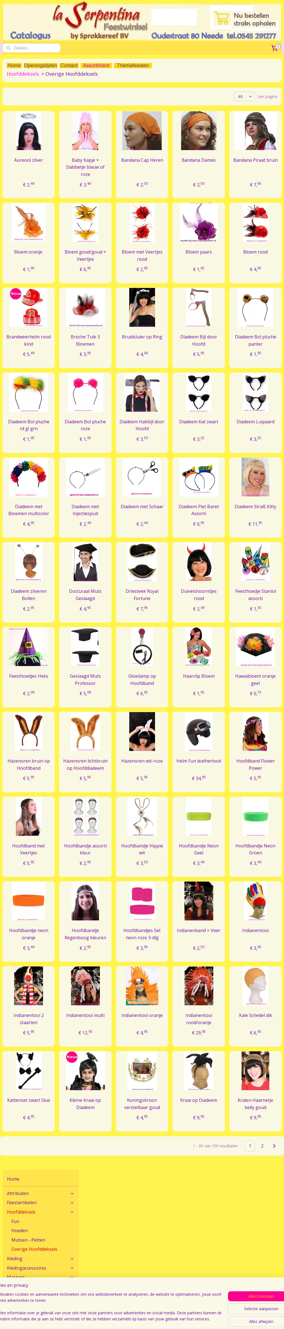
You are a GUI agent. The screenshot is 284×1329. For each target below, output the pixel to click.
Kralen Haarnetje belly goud (263, 1159)
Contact (9, 1257)
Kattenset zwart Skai (101, 1155)
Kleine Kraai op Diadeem (142, 1155)
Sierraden (40, 194)
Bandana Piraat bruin (263, 166)
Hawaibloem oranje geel (264, 710)
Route (7, 1263)
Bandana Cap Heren (182, 166)
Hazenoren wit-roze (182, 802)
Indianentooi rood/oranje (223, 1070)
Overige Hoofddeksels (34, 138)
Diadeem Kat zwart (223, 434)
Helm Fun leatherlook (223, 802)
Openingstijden (15, 1296)
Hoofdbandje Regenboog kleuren (142, 982)
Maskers (40, 166)
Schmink (40, 185)
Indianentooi (263, 975)
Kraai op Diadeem (223, 1155)
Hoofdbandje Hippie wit (182, 894)
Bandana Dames (223, 166)
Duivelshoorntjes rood (226, 618)
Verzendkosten (205, 1263)
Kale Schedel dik (264, 1070)
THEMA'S (40, 213)
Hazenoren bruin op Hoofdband (101, 806)
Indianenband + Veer (223, 979)
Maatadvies (107, 1257)
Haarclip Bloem (223, 710)
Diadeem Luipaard (263, 434)
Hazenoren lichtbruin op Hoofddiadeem (142, 806)
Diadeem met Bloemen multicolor (101, 530)
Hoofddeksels (40, 101)
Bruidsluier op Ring (182, 349)
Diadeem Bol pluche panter (263, 349)
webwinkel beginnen (206, 1319)
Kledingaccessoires (40, 157)
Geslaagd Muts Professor (142, 713)
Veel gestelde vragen (115, 1263)
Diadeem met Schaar (182, 526)
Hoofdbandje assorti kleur (142, 894)
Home (13, 68)
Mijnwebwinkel (255, 1319)
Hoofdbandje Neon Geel (223, 894)
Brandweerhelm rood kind (103, 349)
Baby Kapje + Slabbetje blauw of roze (142, 169)
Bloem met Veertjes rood (182, 257)
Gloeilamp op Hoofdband (182, 710)
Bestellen (200, 1257)
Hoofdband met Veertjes (101, 894)
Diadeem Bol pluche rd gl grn (101, 438)
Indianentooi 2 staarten (101, 1070)
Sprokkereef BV (111, 1296)
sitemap (174, 1319)
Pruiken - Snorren (40, 176)
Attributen (40, 83)
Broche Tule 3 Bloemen (142, 349)
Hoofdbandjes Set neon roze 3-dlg (182, 982)
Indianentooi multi (142, 1070)
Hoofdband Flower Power (263, 802)
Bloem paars (223, 254)
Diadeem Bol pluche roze (142, 434)
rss (185, 1319)
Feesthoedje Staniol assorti (263, 622)
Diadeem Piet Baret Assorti (223, 526)
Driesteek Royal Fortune (182, 618)
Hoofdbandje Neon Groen (263, 894)
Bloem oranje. (101, 254)
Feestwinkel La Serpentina (25, 1289)
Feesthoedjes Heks (101, 710)
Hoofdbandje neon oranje (101, 979)
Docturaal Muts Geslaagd (142, 622)
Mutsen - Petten (28, 129)
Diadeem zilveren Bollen (101, 622)
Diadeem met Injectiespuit (142, 526)
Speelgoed (18, 204)
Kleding (40, 148)
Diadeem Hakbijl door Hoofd (182, 438)
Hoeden (19, 120)
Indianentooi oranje (182, 1070)
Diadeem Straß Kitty (263, 526)
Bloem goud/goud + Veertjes (142, 261)
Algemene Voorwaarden (118, 1289)
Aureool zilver (101, 162)
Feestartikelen (40, 92)
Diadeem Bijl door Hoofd (223, 349)
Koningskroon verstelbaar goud (183, 1159)
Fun (15, 110)
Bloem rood (263, 254)
